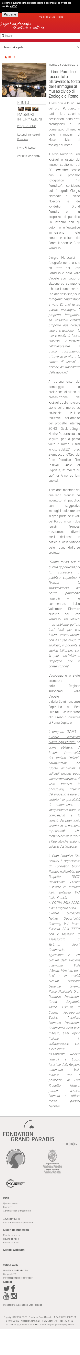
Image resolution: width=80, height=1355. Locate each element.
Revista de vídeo (11, 1239)
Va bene (10, 13)
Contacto (7, 1207)
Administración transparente (17, 1211)
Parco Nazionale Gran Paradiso (18, 1278)
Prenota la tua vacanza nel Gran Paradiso (22, 1305)
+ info (13, 5)
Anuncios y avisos (11, 1219)
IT (64, 1144)
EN (71, 1144)
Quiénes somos (10, 1203)
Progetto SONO (26, 126)
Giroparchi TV (9, 1274)
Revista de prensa (11, 1235)
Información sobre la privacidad (18, 1222)
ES (75, 1144)
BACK (9, 57)
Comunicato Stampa (29, 156)
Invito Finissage (26, 147)
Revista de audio (11, 1242)
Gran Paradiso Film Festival (15, 1270)
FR (67, 1144)
